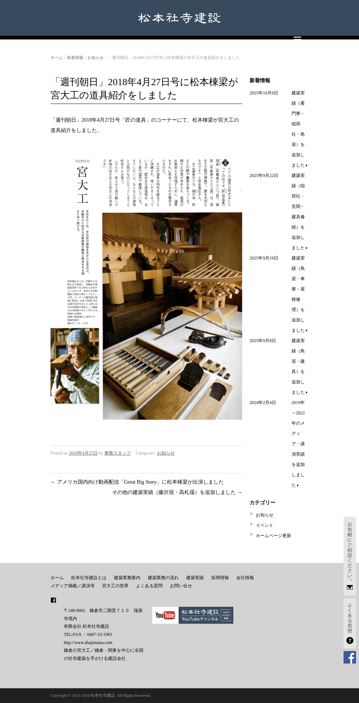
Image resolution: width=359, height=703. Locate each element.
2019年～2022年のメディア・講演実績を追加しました (298, 444)
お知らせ (95, 57)
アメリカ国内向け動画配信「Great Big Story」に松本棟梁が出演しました (137, 482)
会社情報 (245, 577)
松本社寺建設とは (89, 577)
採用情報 (220, 577)
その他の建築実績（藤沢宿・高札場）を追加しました (177, 492)
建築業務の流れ (163, 577)
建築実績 (195, 577)
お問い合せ (181, 585)
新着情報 (75, 57)
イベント (264, 525)
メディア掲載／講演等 (72, 585)
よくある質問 (149, 585)
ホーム (56, 57)
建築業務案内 (127, 577)
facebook (53, 600)
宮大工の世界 (115, 585)
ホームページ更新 (273, 535)
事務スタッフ (117, 453)
